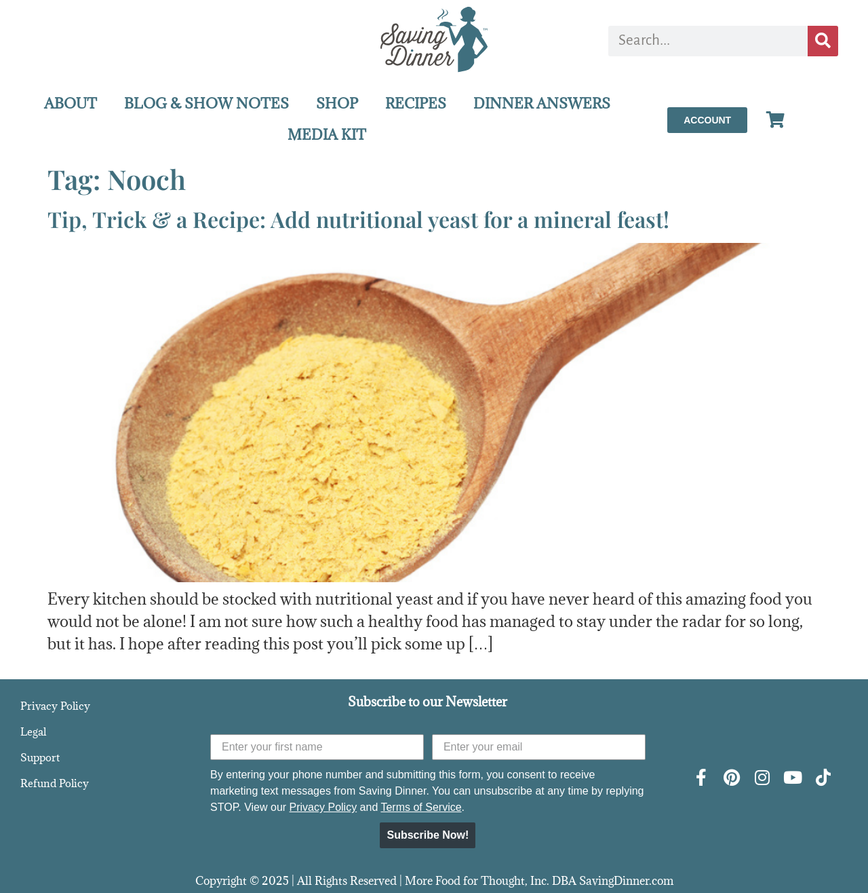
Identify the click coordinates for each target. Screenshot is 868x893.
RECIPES (415, 103)
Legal (33, 731)
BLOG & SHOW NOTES (206, 103)
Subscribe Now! (428, 835)
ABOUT (70, 103)
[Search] (823, 41)
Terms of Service (420, 807)
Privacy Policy (55, 705)
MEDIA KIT (327, 135)
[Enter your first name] (317, 747)
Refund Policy (54, 783)
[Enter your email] (539, 747)
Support (40, 757)
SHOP (337, 103)
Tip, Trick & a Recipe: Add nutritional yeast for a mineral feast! (358, 218)
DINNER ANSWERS (541, 103)
